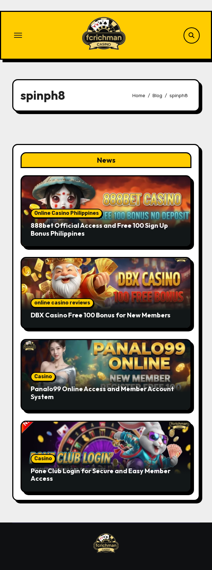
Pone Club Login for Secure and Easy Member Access (101, 475)
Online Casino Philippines (66, 213)
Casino (43, 377)
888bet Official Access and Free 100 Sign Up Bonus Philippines (99, 229)
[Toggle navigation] (18, 35)
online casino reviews (62, 303)
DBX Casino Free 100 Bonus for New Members (101, 315)
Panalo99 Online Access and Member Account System (102, 393)
